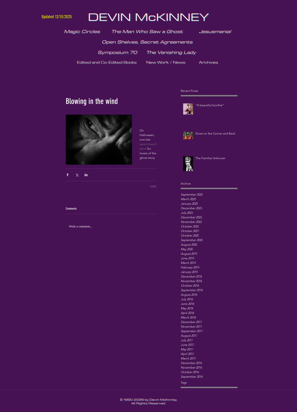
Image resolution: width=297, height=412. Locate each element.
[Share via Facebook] (67, 175)
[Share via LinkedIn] (86, 175)
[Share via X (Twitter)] (77, 175)
